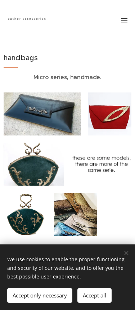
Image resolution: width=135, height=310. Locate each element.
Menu (124, 20)
